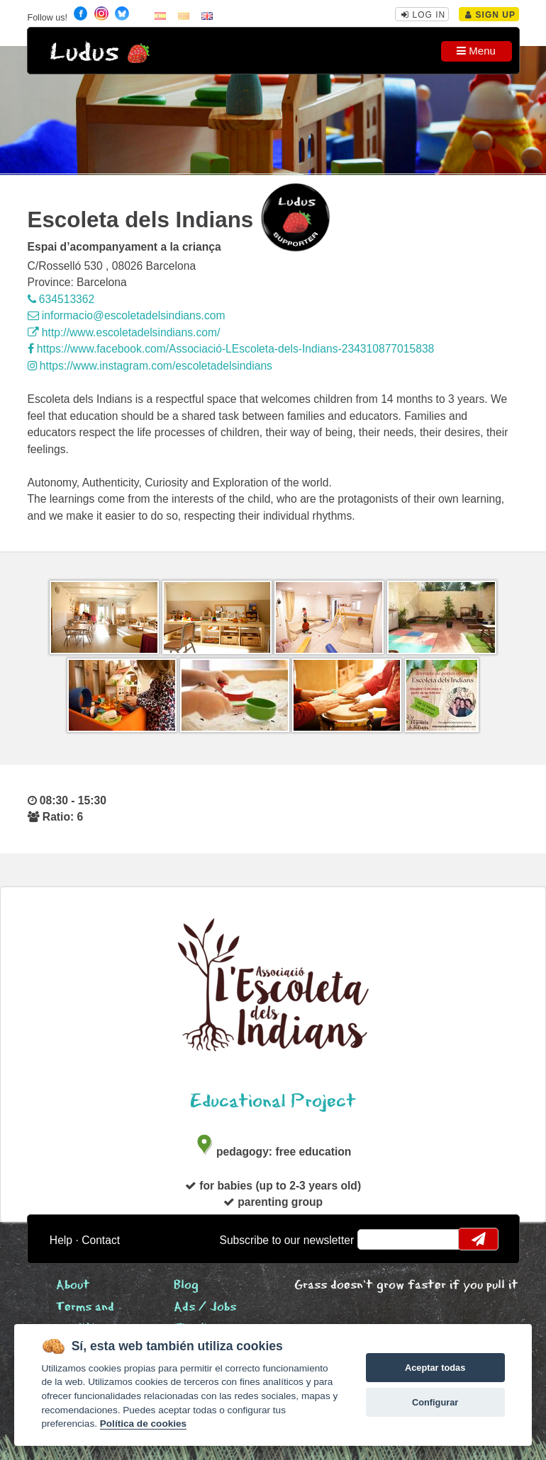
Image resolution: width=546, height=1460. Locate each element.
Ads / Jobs (205, 1307)
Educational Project (273, 1101)
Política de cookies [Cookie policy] (143, 1423)
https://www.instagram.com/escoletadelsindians (150, 366)
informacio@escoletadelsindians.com (126, 315)
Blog (186, 1285)
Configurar (435, 1402)
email (377, 1239)
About (73, 1285)
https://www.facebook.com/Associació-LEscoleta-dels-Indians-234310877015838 (231, 349)
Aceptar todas (435, 1367)
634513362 (61, 299)
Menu (476, 51)
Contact (101, 1240)
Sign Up (490, 15)
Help (61, 1240)
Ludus (84, 52)
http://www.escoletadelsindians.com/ (124, 332)
